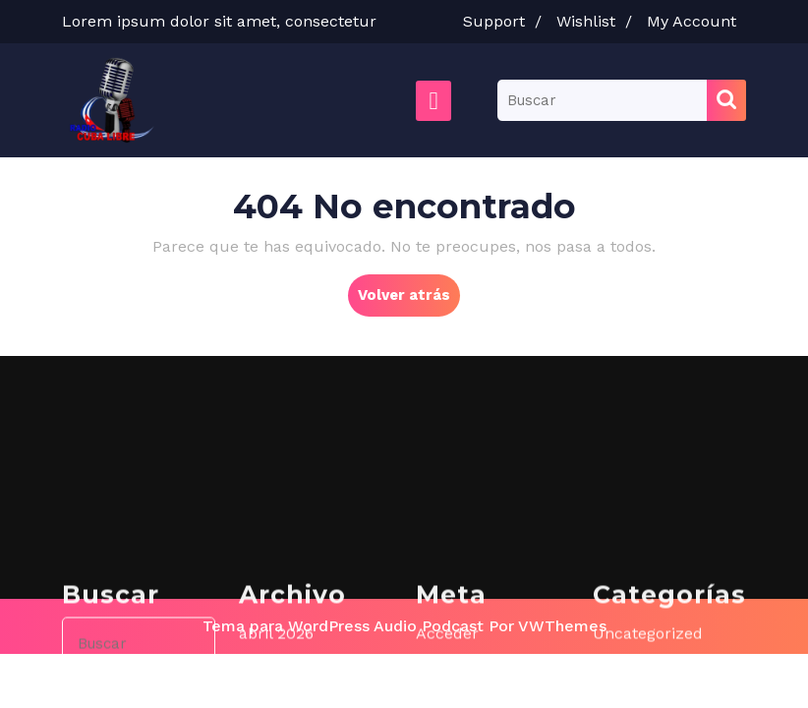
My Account (696, 21)
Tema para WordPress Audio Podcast (343, 626)
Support (507, 21)
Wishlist (599, 21)
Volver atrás (409, 300)
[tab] (433, 101)
